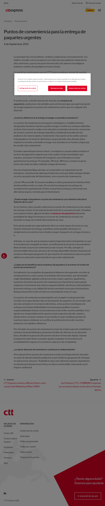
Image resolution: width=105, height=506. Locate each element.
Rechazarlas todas (57, 88)
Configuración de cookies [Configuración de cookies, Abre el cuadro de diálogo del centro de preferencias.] (27, 88)
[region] (52, 84)
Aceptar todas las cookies (77, 88)
